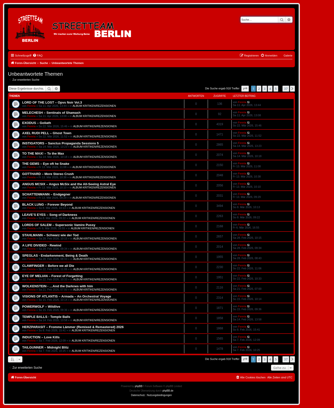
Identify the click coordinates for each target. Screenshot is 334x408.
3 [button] (265, 88)
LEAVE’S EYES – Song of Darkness (49, 215)
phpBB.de (167, 390)
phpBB (138, 386)
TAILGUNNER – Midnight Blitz (45, 347)
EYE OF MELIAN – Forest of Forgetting (52, 276)
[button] (245, 89)
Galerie (288, 55)
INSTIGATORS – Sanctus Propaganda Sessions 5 (60, 143)
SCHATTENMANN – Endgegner (46, 194)
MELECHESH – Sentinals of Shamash (51, 113)
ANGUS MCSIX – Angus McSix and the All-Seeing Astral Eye (69, 184)
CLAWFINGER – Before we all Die (48, 266)
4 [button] (270, 88)
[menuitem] (38, 55)
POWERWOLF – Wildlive (41, 306)
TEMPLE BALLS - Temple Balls (46, 317)
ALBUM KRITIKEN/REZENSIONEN (94, 105)
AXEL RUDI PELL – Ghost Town (46, 133)
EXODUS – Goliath (36, 123)
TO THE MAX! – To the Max (43, 153)
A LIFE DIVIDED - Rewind (41, 245)
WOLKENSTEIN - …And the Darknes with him (57, 286)
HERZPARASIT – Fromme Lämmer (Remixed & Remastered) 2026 (73, 327)
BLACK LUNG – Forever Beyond (47, 204)
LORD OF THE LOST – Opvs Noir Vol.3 (52, 102)
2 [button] (259, 88)
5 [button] (276, 88)
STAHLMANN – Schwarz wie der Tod (50, 235)
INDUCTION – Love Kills (41, 337)
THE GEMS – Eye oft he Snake (45, 164)
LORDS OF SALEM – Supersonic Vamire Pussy (58, 225)
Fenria (31, 105)
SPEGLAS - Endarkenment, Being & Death (55, 255)
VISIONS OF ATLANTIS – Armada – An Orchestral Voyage (66, 296)
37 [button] (286, 88)
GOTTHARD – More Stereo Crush (48, 174)
